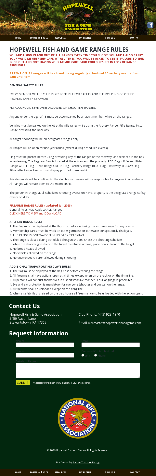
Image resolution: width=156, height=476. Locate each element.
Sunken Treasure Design (86, 462)
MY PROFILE (85, 37)
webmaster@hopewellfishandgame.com (114, 323)
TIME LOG (110, 37)
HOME (18, 37)
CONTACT (135, 37)
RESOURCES (60, 37)
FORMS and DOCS (39, 37)
